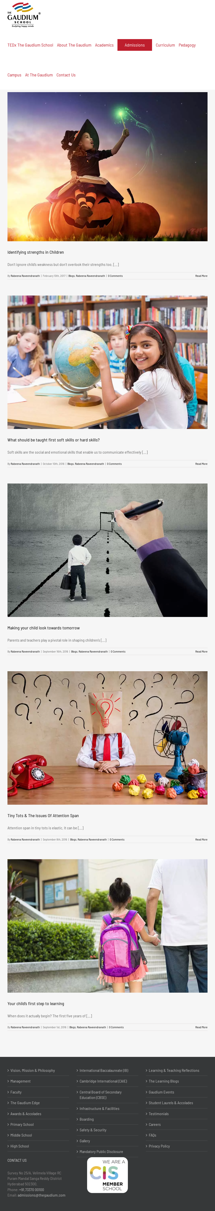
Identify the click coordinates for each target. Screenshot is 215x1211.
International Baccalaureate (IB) (104, 1070)
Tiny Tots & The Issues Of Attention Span (43, 815)
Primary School (22, 1124)
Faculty (16, 1092)
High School (19, 1146)
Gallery (85, 1140)
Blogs (71, 275)
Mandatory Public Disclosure (101, 1151)
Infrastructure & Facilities (99, 1108)
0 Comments (115, 275)
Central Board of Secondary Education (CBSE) (101, 1095)
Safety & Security (93, 1129)
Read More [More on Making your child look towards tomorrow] (201, 651)
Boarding (87, 1119)
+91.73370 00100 (31, 1189)
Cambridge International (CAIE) (103, 1081)
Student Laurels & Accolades (171, 1102)
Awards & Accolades (25, 1113)
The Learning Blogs (164, 1081)
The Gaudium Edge (25, 1102)
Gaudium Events (161, 1092)
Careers (155, 1124)
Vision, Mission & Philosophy (32, 1070)
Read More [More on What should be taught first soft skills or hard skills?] (201, 463)
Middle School (21, 1135)
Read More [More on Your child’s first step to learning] (201, 1027)
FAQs (152, 1135)
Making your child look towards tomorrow (43, 627)
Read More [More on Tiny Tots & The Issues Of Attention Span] (201, 839)
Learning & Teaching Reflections (174, 1070)
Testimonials (159, 1113)
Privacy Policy (159, 1146)
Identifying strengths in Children (35, 252)
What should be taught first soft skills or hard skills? (53, 439)
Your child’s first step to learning (35, 1003)
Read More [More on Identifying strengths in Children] (201, 275)
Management (20, 1081)
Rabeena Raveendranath (25, 275)
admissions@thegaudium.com (41, 1195)
